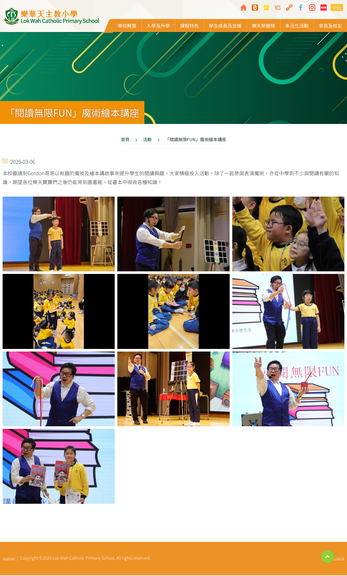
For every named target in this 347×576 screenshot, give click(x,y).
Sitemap (9, 558)
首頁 (125, 140)
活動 (147, 140)
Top (327, 556)
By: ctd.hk (337, 558)
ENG (336, 7)
